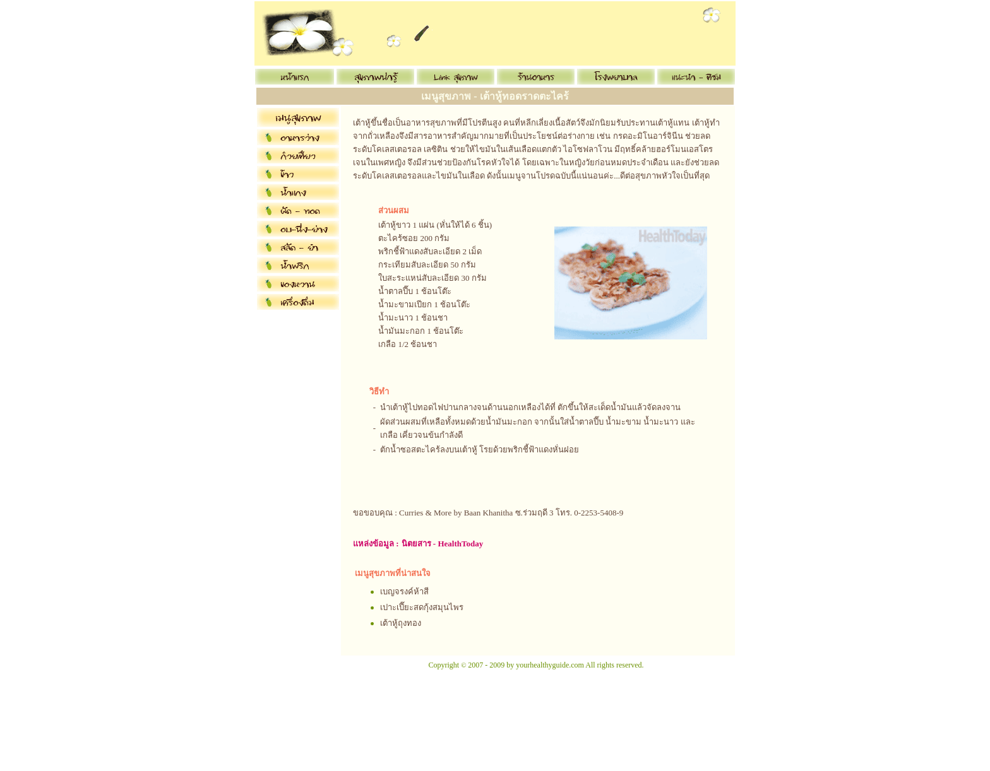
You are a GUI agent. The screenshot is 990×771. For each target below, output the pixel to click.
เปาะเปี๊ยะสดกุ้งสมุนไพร (421, 607)
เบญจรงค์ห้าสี (404, 591)
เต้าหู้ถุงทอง (400, 623)
